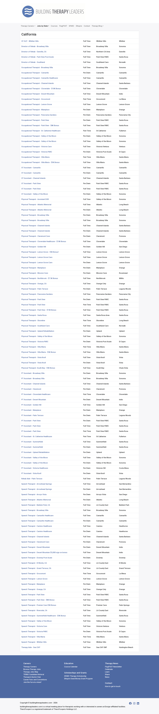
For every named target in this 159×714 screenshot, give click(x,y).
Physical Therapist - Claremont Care (35, 236)
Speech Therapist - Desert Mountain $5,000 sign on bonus (44, 552)
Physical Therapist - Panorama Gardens (37, 294)
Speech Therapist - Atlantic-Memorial (36, 500)
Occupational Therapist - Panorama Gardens (38, 115)
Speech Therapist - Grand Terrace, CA (36, 568)
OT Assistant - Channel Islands (33, 178)
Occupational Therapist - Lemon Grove (36, 104)
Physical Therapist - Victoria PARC (34, 342)
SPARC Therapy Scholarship (75, 676)
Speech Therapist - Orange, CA (33, 589)
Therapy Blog (97, 26)
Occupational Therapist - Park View (35, 120)
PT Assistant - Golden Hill (31, 405)
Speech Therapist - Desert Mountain (35, 547)
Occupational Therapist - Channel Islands (37, 83)
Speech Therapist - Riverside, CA (34, 610)
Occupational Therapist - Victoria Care (36, 147)
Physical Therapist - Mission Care (34, 273)
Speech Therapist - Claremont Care (35, 542)
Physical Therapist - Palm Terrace (34, 289)
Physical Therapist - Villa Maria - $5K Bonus (38, 352)
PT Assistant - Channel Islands (33, 384)
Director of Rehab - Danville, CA (33, 52)
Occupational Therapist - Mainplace (35, 110)
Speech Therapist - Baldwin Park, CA (35, 505)
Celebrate (109, 669)
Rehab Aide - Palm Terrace (31, 479)
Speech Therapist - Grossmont (33, 574)
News (107, 677)
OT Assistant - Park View (31, 183)
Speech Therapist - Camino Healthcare (36, 526)
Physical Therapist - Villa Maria (33, 347)
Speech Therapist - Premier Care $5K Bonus (38, 605)
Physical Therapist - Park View (33, 299)
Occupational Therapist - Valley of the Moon (38, 136)
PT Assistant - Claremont (31, 389)
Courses (54, 26)
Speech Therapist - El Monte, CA (34, 563)
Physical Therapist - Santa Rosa (33, 315)
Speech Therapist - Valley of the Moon (36, 621)
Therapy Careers (27, 26)
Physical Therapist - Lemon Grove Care (36, 257)
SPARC (71, 26)
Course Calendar (71, 667)
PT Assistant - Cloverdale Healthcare (35, 394)
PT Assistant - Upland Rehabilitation (35, 452)
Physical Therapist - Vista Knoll (33, 357)
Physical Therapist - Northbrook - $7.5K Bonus (39, 278)
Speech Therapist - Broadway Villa (34, 510)
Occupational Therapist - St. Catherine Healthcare (40, 131)
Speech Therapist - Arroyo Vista (33, 494)
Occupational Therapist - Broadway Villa (37, 67)
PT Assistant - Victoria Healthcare (34, 468)
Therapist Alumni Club (32, 677)
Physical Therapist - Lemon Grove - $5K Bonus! (40, 252)
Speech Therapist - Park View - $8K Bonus (38, 600)
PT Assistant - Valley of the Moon (34, 458)
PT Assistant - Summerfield (32, 442)
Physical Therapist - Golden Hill (33, 247)
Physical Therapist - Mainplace (33, 268)
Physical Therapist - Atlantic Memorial (36, 205)
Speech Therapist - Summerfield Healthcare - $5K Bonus (43, 616)
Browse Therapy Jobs (32, 669)
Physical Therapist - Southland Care (35, 326)
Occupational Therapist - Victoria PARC (36, 152)
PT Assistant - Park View (31, 421)
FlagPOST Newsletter (113, 667)
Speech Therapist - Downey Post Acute (36, 558)
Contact (87, 26)
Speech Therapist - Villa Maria (33, 637)
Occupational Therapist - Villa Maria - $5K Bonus (40, 162)
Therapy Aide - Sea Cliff (30, 647)
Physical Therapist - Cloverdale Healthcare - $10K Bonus (43, 241)
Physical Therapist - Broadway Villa (35, 215)
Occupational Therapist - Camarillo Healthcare (39, 78)
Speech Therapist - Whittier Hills (34, 642)
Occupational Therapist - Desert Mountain (37, 94)
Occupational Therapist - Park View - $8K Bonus (40, 125)
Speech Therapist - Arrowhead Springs (36, 484)
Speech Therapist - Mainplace (33, 584)
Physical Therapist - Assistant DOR (35, 199)
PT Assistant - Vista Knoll (31, 473)
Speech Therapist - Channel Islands (35, 537)
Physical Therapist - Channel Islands (35, 226)
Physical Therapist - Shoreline (33, 321)
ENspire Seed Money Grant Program (78, 679)
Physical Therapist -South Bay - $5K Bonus (38, 368)
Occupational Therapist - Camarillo (35, 73)
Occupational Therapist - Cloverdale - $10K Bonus (41, 89)
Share (107, 674)
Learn (107, 672)
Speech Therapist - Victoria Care (34, 626)
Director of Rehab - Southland (33, 62)
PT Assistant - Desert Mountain (33, 400)
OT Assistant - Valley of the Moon (34, 194)
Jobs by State (42, 26)
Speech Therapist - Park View (32, 595)
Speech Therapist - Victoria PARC (34, 632)
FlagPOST (63, 26)
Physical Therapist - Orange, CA (33, 284)
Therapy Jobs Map (30, 672)
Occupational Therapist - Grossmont (35, 99)
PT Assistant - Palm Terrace (32, 415)
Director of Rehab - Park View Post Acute (37, 57)
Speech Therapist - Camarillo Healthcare (37, 516)
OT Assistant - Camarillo (31, 168)
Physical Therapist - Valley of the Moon (36, 336)
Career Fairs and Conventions (35, 680)
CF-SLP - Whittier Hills (30, 41)
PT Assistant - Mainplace (31, 410)
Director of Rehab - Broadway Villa (35, 46)
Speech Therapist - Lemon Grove (34, 579)
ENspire (79, 26)
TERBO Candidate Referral (33, 674)
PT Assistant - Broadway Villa (32, 373)
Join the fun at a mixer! (32, 682)
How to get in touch (112, 686)
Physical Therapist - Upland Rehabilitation (37, 331)
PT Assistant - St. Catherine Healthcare (36, 436)
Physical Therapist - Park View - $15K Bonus (38, 310)
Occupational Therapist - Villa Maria (35, 157)
